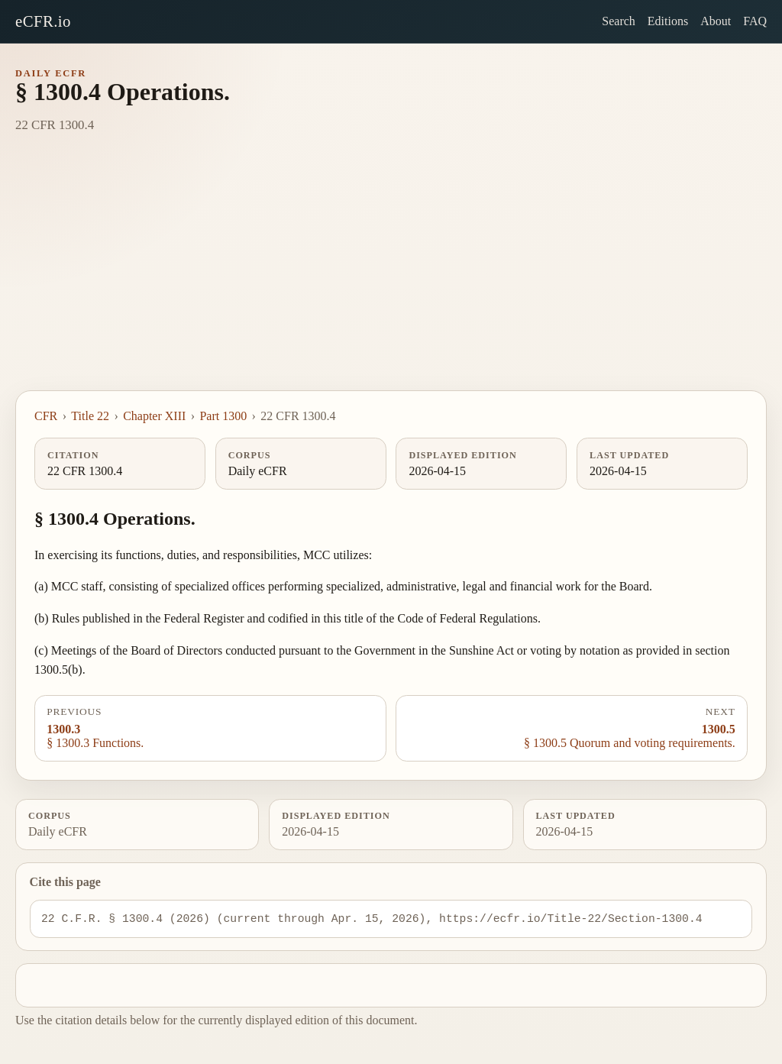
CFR (45, 415)
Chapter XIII (154, 415)
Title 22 (90, 415)
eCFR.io (43, 21)
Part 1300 (223, 415)
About (715, 21)
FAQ (755, 21)
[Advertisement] (391, 276)
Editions (668, 21)
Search (618, 21)
